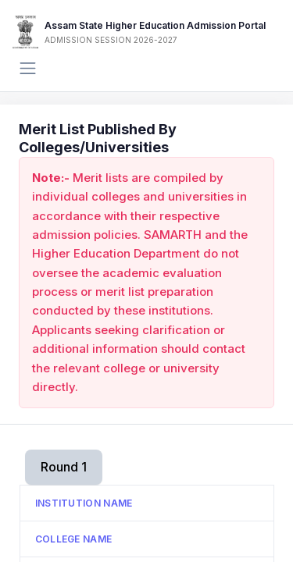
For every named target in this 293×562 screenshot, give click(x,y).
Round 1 (64, 467)
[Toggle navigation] (28, 68)
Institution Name (84, 503)
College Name (74, 539)
